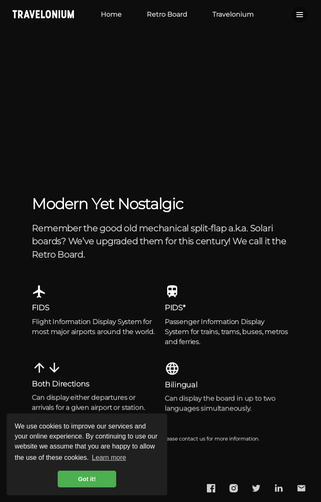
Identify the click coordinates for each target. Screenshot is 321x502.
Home (111, 14)
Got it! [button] (87, 479)
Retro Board (167, 14)
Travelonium (233, 14)
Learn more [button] (109, 457)
